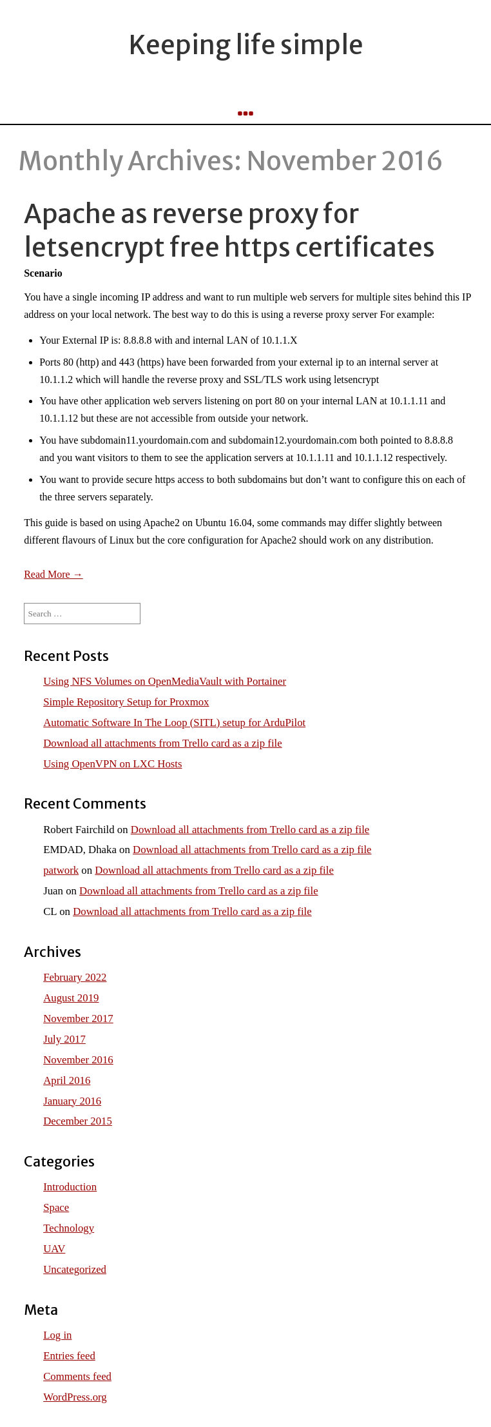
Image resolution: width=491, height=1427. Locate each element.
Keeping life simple (245, 45)
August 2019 (71, 998)
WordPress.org (75, 1397)
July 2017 (64, 1039)
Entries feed (69, 1356)
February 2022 (74, 977)
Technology (68, 1228)
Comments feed (77, 1376)
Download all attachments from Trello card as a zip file (162, 743)
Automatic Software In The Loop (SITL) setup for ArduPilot (174, 722)
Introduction (70, 1187)
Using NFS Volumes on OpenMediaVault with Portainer (164, 681)
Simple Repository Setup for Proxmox (126, 702)
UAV (54, 1249)
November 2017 (78, 1018)
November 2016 (78, 1060)
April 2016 (66, 1080)
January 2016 (72, 1101)
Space (56, 1207)
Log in (57, 1335)
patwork (61, 870)
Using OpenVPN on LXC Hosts (112, 764)
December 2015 (77, 1121)
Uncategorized (74, 1269)
